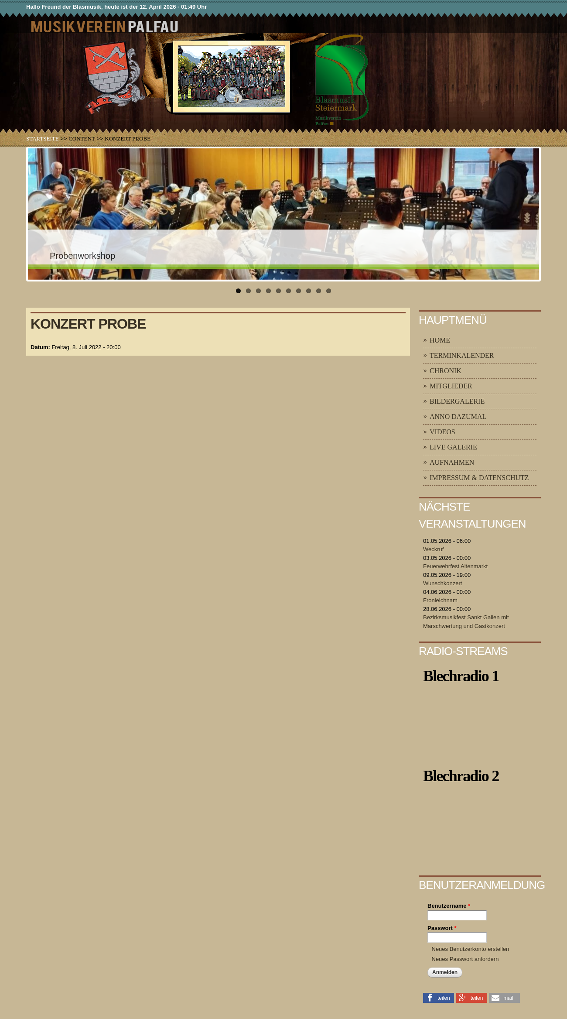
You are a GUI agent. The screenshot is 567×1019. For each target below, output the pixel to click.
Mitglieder (451, 386)
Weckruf (433, 549)
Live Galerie (453, 447)
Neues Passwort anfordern (465, 959)
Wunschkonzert (442, 583)
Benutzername (448, 905)
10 (328, 290)
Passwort (441, 928)
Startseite (42, 138)
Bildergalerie (457, 401)
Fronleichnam (440, 600)
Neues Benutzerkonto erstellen (470, 949)
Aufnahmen (452, 462)
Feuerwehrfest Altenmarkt (455, 566)
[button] (438, 997)
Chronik (445, 370)
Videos (442, 432)
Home (440, 340)
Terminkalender (462, 355)
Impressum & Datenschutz (479, 477)
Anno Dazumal (458, 416)
